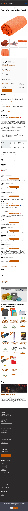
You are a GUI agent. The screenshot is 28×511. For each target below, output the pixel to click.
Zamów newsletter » (6, 455)
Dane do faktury (4, 445)
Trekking (7, 7)
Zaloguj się (3, 481)
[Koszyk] (24, 3)
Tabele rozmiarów (5, 497)
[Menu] (1, 3)
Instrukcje (3, 469)
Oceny (5, 0)
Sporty (2, 7)
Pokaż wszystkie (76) (5, 266)
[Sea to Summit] (5, 278)
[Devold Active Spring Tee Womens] (5, 319)
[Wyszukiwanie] (20, 3)
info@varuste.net (4, 432)
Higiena (12, 7)
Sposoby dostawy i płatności (7, 472)
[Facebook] (2, 451)
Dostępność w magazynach (6, 101)
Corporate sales (4, 442)
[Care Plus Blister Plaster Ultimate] (14, 367)
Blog (2, 494)
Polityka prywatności (5, 487)
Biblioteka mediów (5, 500)
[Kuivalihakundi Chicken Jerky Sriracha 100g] (23, 343)
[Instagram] (4, 451)
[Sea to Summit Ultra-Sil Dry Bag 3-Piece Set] (14, 319)
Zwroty (3, 463)
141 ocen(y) (15, 111)
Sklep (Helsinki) (5, 82)
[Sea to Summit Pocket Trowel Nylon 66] (5, 367)
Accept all (15, 508)
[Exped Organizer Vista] (23, 319)
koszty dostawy (14, 62)
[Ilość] (3, 74)
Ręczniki (17, 7)
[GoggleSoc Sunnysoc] (5, 343)
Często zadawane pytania (6, 439)
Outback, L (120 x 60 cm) (7, 70)
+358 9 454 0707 (6, 430)
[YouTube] (7, 451)
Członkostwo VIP (5, 484)
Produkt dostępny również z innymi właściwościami (8, 65)
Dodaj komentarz (14, 266)
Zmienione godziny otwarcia (7, 424)
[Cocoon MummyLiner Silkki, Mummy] (14, 343)
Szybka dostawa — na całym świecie (19, 0)
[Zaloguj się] (21, 3)
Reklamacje (4, 466)
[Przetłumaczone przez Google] (4, 117)
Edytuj (11, 508)
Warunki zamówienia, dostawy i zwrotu (8, 475)
